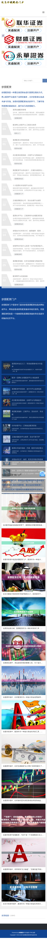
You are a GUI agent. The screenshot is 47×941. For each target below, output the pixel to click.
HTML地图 (32, 932)
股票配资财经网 (27, 935)
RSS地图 (26, 932)
